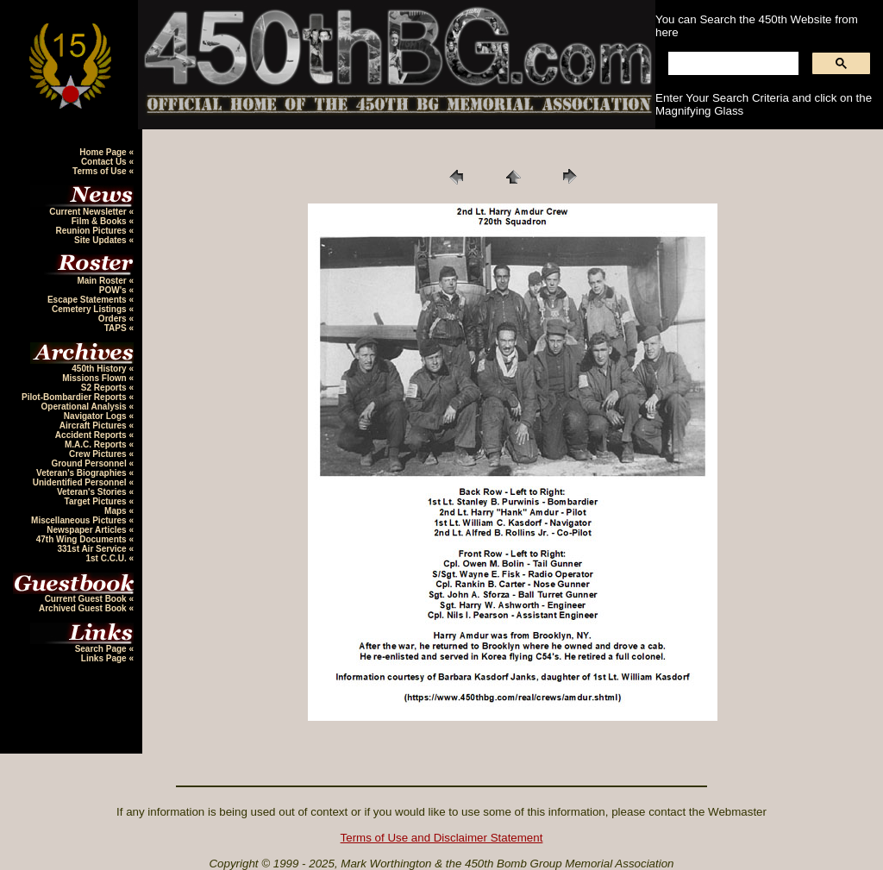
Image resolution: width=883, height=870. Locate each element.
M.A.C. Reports (96, 444)
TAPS (116, 328)
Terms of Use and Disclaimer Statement (442, 837)
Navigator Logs (96, 416)
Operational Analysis (85, 406)
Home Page (103, 152)
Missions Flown (95, 378)
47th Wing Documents (82, 539)
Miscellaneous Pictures (79, 520)
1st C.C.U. (106, 558)
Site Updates (101, 240)
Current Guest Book (87, 599)
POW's (114, 290)
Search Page (102, 649)
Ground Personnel (89, 463)
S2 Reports (105, 387)
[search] (731, 64)
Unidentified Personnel (81, 482)
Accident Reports (92, 435)
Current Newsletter (88, 211)
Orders (113, 318)
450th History (100, 368)
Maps (116, 511)
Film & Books (100, 221)
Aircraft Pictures (94, 425)
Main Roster (102, 280)
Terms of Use (100, 171)
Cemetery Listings (90, 309)
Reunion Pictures (91, 230)
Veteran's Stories (93, 492)
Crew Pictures (98, 454)
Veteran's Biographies (82, 473)
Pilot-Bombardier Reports (75, 397)
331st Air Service (92, 549)
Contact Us (105, 161)
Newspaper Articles (87, 530)
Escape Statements (88, 299)
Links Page (105, 658)
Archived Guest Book (83, 608)
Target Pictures (97, 501)
